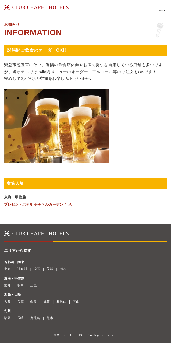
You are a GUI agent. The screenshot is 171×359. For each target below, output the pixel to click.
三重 (33, 285)
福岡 (7, 318)
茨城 (50, 269)
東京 (7, 269)
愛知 (7, 285)
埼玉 (37, 269)
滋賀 (46, 302)
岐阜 (20, 285)
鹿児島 (35, 318)
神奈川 (22, 269)
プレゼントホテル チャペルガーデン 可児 (38, 204)
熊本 (50, 318)
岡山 (76, 302)
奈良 (33, 302)
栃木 (63, 269)
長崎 (20, 318)
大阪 (7, 302)
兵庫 (20, 302)
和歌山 (61, 302)
